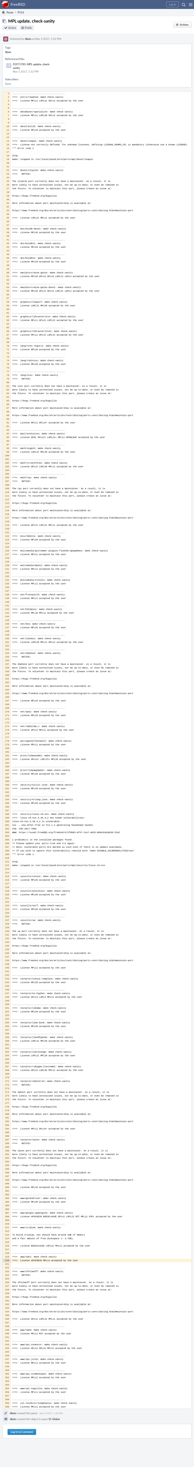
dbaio (28, 39)
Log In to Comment (22, 1432)
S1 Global (54, 1419)
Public (28, 28)
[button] (190, 4)
